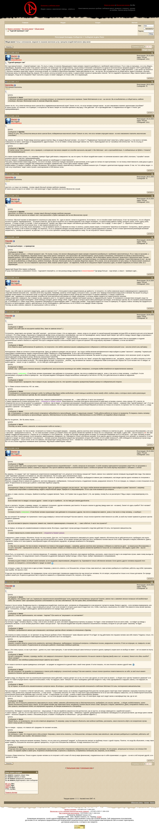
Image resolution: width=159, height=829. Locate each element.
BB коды (8, 784)
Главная (25, 23)
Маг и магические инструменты (69, 813)
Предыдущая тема (72, 768)
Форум (62, 23)
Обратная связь (137, 802)
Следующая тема (86, 768)
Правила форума (11, 792)
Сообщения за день (92, 37)
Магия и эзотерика (13, 29)
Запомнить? (148, 29)
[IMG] (7, 787)
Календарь (69, 37)
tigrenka (9, 85)
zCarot (99, 817)
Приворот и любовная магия (50, 5)
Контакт (135, 23)
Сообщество (78, 37)
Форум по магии (109, 5)
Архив (146, 802)
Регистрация (59, 37)
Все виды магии (27, 29)
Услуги (97, 23)
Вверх (152, 802)
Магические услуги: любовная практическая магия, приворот (69, 811)
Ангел (14, 56)
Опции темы (147, 50)
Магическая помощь (123, 5)
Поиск (102, 37)
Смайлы (8, 785)
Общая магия (39, 29)
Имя (139, 26)
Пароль (140, 31)
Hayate (9, 241)
